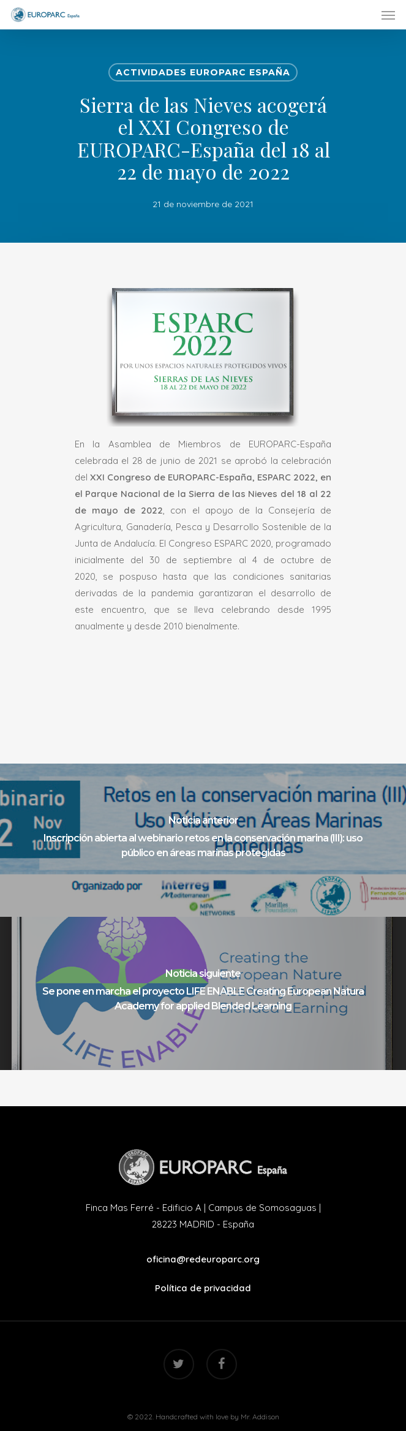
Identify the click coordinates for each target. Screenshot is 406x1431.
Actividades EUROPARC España (203, 72)
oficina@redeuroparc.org (203, 1259)
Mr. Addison (260, 1416)
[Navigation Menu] (388, 15)
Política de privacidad (203, 1288)
